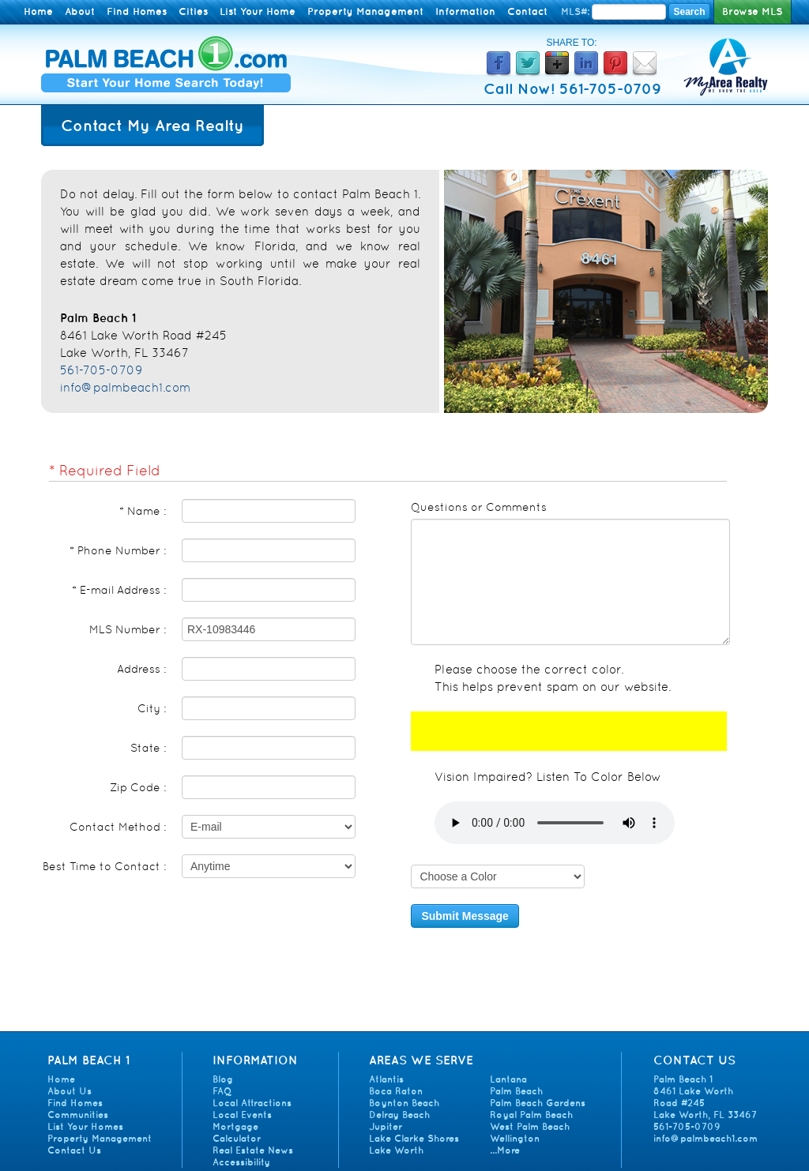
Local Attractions (252, 1103)
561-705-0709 (101, 370)
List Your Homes (85, 1126)
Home (38, 11)
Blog (223, 1079)
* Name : (142, 511)
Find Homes (137, 11)
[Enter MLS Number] (629, 12)
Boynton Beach (404, 1103)
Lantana (508, 1079)
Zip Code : (138, 787)
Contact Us (74, 1150)
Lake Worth (396, 1150)
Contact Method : (118, 826)
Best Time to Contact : (104, 866)
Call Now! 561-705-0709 (572, 88)
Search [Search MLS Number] (689, 11)
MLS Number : (127, 629)
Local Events (242, 1114)
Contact (527, 11)
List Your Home (257, 11)
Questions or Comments (479, 507)
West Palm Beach (530, 1126)
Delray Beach (399, 1114)
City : (151, 708)
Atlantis (386, 1079)
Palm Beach (516, 1091)
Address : (141, 668)
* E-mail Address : (119, 590)
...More (505, 1150)
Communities (77, 1114)
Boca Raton (396, 1091)
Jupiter (385, 1126)
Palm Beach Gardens (537, 1103)
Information (465, 11)
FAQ (222, 1091)
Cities (193, 11)
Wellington (515, 1138)
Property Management (365, 11)
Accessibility (241, 1162)
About (80, 11)
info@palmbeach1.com (125, 387)
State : (148, 747)
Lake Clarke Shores (414, 1138)
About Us (69, 1091)
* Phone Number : (118, 550)
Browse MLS (752, 11)
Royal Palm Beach (531, 1114)
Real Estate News (253, 1150)
